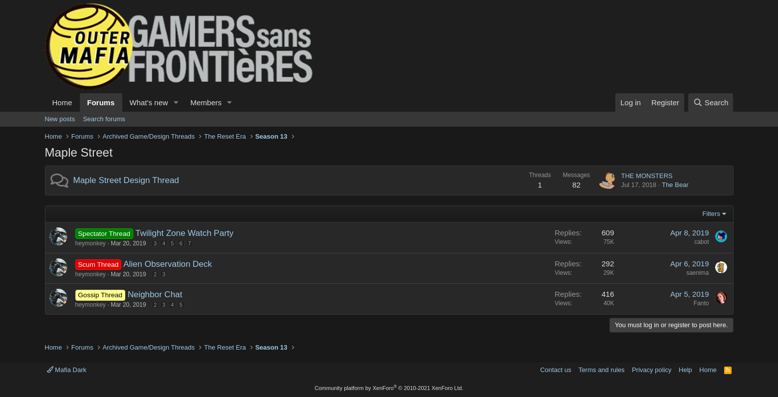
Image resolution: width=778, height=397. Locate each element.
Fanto (701, 303)
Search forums (104, 119)
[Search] (711, 102)
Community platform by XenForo (389, 388)
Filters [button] (711, 213)
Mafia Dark (66, 370)
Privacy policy (651, 370)
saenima (697, 272)
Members (206, 102)
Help (685, 370)
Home (62, 102)
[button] (176, 102)
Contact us (555, 370)
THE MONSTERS (647, 176)
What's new (149, 102)
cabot (701, 241)
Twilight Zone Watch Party (184, 233)
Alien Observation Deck (167, 264)
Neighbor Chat (155, 294)
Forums (101, 102)
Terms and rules (601, 370)
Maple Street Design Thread (126, 180)
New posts (60, 119)
